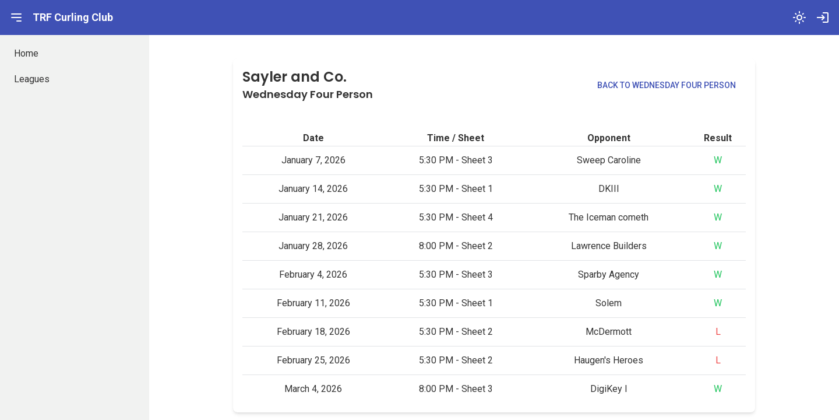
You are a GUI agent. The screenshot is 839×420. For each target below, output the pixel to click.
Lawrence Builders (609, 245)
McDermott (609, 331)
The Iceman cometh (608, 217)
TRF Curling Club (73, 17)
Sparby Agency (608, 274)
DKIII (608, 188)
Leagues (32, 79)
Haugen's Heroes (608, 360)
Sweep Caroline (609, 160)
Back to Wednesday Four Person (666, 85)
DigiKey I (609, 388)
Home (26, 53)
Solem (608, 303)
